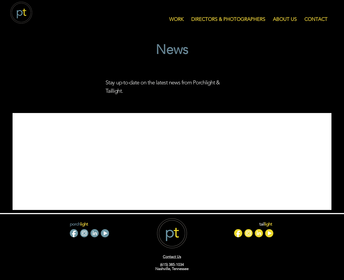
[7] (95, 233)
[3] (269, 233)
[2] (74, 233)
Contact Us (172, 256)
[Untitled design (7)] (248, 233)
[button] (176, 19)
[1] (238, 233)
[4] (84, 233)
